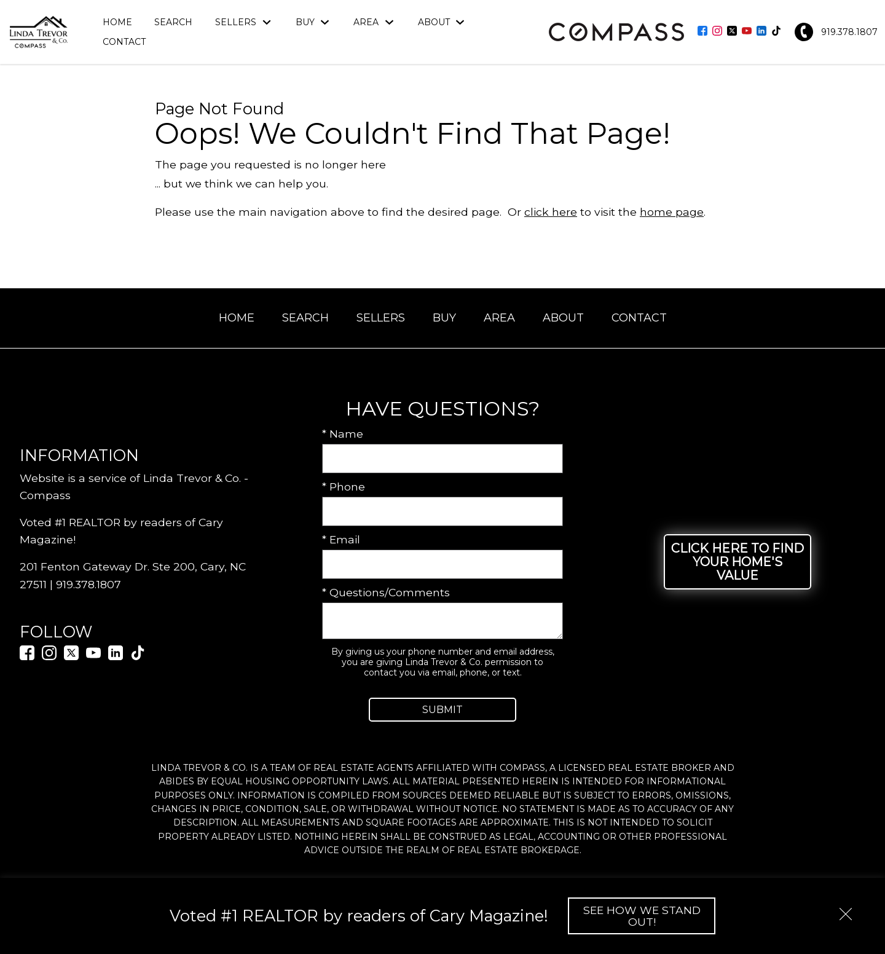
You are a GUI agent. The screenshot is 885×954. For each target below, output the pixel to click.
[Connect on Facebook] (702, 31)
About (563, 318)
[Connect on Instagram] (717, 31)
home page (672, 211)
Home (117, 22)
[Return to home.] (38, 32)
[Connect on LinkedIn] (761, 31)
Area (499, 318)
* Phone (343, 486)
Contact (124, 41)
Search (173, 22)
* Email (341, 539)
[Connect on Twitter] (732, 31)
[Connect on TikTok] (776, 31)
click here (550, 211)
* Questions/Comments (386, 592)
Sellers (380, 318)
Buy (444, 318)
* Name (342, 433)
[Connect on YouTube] (747, 31)
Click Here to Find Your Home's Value (737, 562)
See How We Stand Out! (642, 916)
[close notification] (846, 910)
